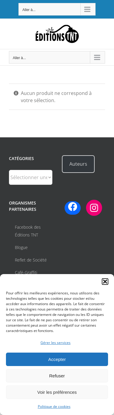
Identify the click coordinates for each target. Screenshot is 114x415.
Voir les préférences (57, 392)
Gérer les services (55, 342)
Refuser (57, 375)
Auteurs (78, 164)
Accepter (57, 359)
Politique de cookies (54, 406)
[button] (105, 282)
